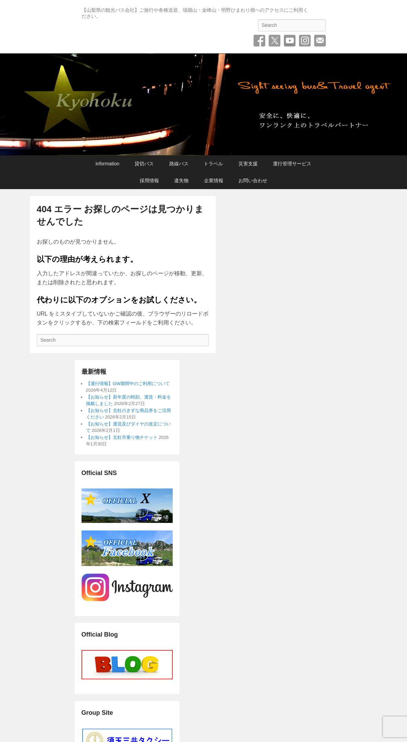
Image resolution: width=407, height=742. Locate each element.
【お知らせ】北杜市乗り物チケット (122, 437)
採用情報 (149, 180)
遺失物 (181, 180)
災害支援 (248, 163)
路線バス (179, 163)
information (107, 163)
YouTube (290, 41)
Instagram (305, 41)
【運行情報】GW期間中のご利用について (128, 383)
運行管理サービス (292, 163)
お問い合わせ (320, 41)
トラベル (213, 163)
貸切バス (144, 163)
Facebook (259, 41)
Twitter (274, 41)
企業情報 (213, 180)
